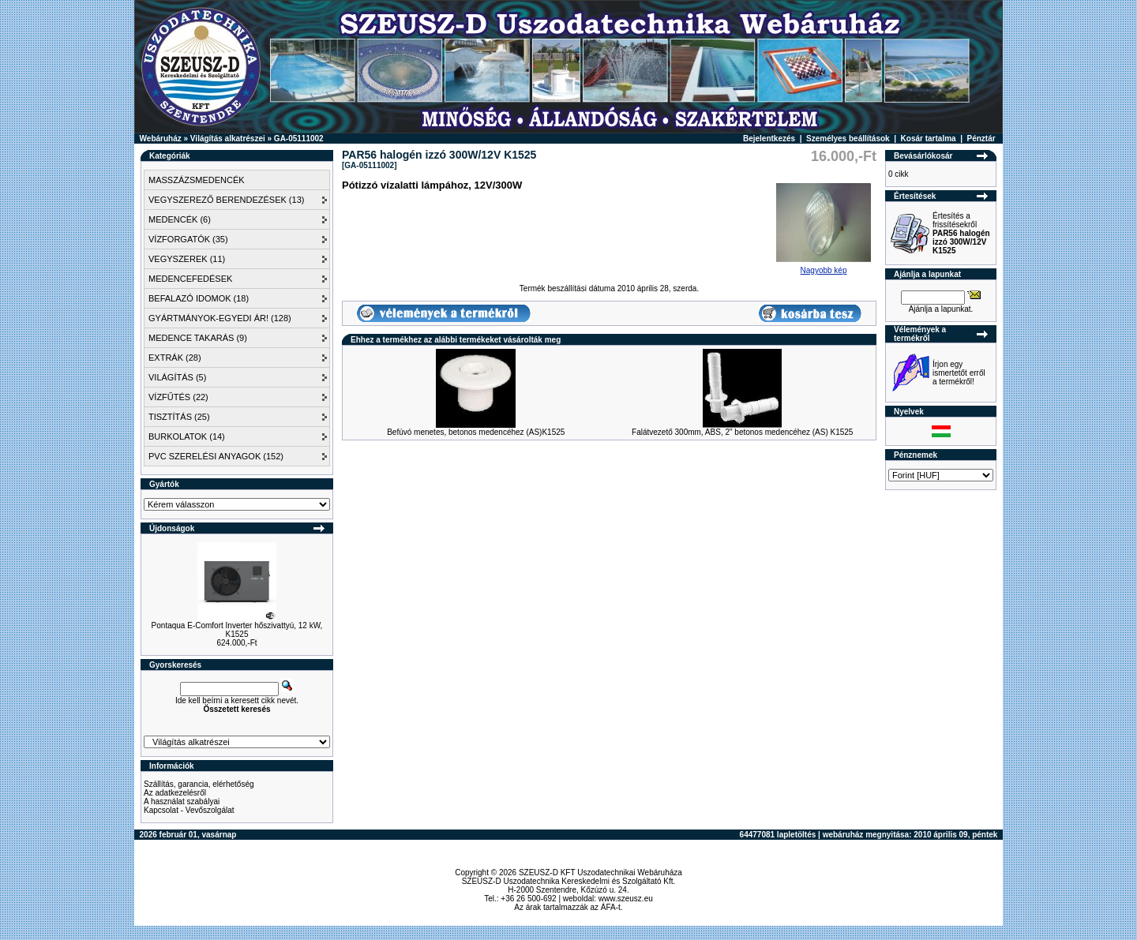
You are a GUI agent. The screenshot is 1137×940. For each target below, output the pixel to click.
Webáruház (161, 138)
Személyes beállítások (848, 138)
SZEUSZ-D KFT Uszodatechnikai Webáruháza (600, 872)
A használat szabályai (182, 801)
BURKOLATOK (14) (186, 436)
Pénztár (981, 138)
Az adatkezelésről (175, 792)
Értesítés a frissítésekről (961, 233)
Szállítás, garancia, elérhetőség (199, 784)
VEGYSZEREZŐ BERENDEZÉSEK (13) (226, 199)
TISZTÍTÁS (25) (179, 416)
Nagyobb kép (823, 267)
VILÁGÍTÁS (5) (177, 377)
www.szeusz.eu (626, 898)
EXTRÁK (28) (174, 357)
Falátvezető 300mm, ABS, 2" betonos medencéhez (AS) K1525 (742, 432)
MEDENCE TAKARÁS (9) (197, 338)
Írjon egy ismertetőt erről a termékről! (958, 373)
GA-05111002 (299, 138)
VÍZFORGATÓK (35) (188, 239)
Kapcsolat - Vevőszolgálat (189, 810)
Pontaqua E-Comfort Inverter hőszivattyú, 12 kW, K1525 (237, 630)
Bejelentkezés (769, 138)
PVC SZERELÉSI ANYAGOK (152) (215, 456)
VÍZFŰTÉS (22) (178, 397)
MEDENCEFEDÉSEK (190, 278)
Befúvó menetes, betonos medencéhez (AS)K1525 (476, 432)
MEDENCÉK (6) (179, 219)
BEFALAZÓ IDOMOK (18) (198, 298)
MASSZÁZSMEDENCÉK (196, 180)
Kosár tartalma (928, 138)
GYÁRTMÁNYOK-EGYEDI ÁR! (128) (219, 318)
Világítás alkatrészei (227, 138)
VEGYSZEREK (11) (186, 259)
